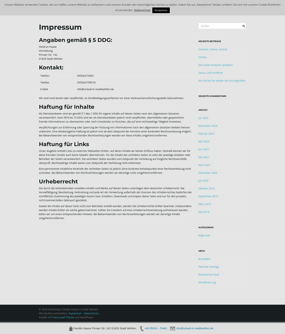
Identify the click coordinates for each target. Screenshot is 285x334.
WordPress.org (207, 282)
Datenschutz (91, 313)
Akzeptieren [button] (161, 10)
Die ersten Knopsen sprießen (215, 65)
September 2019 (208, 196)
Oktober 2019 (206, 188)
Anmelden (204, 259)
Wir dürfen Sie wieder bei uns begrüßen (222, 80)
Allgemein (204, 235)
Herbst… (203, 57)
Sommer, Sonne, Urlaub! (212, 49)
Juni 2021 (203, 149)
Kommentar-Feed (208, 274)
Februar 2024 (206, 133)
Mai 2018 (203, 212)
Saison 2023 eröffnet (210, 72)
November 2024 (208, 125)
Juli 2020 (203, 180)
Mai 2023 (203, 141)
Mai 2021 (203, 157)
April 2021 (204, 165)
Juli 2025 (203, 118)
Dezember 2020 (207, 172)
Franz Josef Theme (63, 317)
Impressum (75, 313)
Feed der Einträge (208, 266)
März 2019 (204, 204)
